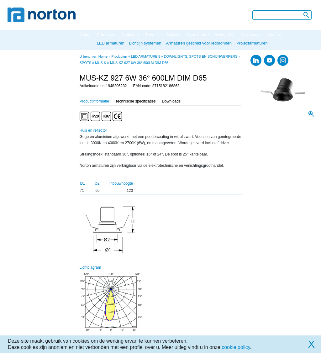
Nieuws (173, 34)
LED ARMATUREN (145, 56)
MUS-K (100, 63)
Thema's (152, 34)
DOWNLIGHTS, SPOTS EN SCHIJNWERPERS (201, 56)
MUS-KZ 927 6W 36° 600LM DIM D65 (139, 63)
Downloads (250, 34)
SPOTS (85, 63)
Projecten (130, 34)
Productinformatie (94, 101)
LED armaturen (110, 43)
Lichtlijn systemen (145, 43)
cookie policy (236, 347)
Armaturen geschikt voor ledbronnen (199, 43)
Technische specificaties (135, 101)
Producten (106, 34)
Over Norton (198, 34)
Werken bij (224, 34)
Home (85, 34)
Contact (274, 34)
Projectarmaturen (252, 43)
